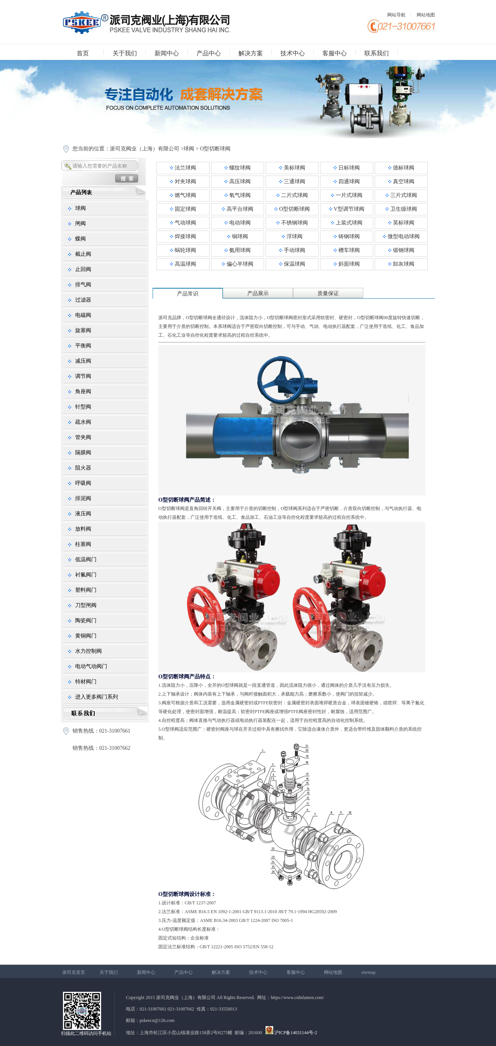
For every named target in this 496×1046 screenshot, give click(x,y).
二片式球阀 (292, 195)
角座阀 (83, 391)
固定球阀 (183, 209)
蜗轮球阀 (183, 250)
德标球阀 (401, 168)
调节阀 (83, 376)
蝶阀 (80, 239)
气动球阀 (183, 223)
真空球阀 (401, 181)
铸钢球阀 (346, 236)
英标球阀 (401, 223)
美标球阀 (292, 168)
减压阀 (83, 361)
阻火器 (83, 468)
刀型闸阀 (86, 605)
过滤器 (83, 300)
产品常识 (187, 294)
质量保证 (328, 293)
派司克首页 (73, 972)
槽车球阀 (346, 250)
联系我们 (376, 53)
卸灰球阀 (401, 264)
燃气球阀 (183, 195)
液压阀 (83, 514)
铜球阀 (237, 236)
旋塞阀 (83, 330)
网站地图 (426, 15)
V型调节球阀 (346, 209)
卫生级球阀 (401, 209)
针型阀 (83, 407)
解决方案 (250, 53)
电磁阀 (83, 315)
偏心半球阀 (237, 264)
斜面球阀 (346, 264)
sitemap (368, 972)
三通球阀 (292, 181)
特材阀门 (86, 681)
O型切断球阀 (215, 149)
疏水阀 (83, 422)
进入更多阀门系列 (96, 697)
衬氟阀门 (86, 575)
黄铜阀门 (86, 636)
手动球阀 (292, 250)
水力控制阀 (88, 651)
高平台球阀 (237, 209)
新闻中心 (167, 53)
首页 (83, 53)
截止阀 (83, 254)
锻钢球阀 (401, 250)
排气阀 (83, 284)
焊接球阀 (183, 236)
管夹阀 (83, 437)
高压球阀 (237, 181)
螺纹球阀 (237, 168)
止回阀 (83, 269)
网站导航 (396, 15)
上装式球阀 (346, 223)
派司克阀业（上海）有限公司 (144, 149)
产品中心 (208, 53)
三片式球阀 (401, 195)
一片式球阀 (346, 195)
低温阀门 (86, 559)
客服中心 (334, 53)
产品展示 (258, 293)
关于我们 (125, 53)
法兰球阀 (183, 168)
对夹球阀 (183, 181)
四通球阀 (346, 181)
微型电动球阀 (401, 236)
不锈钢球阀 (292, 223)
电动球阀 (237, 223)
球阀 (189, 149)
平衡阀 (83, 346)
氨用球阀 (237, 250)
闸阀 (80, 223)
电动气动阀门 (91, 666)
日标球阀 (346, 168)
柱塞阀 (83, 544)
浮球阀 (292, 236)
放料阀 (83, 529)
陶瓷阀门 (86, 620)
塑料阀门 (86, 590)
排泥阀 (83, 498)
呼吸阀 (83, 483)
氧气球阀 (237, 195)
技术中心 (292, 53)
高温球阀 (183, 264)
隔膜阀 (83, 452)
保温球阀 (292, 264)
